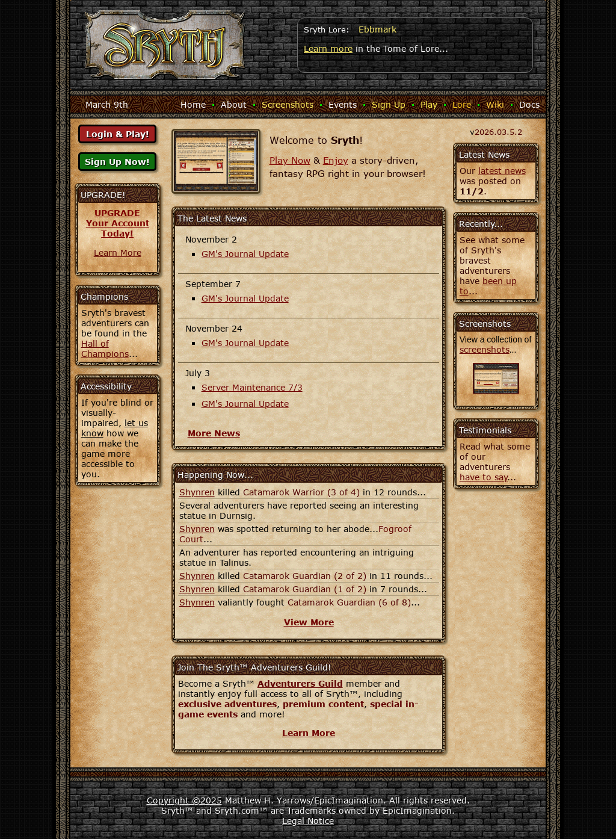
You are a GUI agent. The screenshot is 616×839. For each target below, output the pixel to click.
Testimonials (485, 430)
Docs (529, 104)
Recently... (481, 223)
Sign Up (388, 104)
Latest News (484, 154)
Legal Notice (308, 821)
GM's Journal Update (245, 254)
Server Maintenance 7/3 (252, 387)
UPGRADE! (103, 195)
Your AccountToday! (117, 228)
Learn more (328, 48)
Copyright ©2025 (184, 800)
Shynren (197, 492)
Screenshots (287, 104)
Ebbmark (377, 29)
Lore (461, 104)
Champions (104, 296)
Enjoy (335, 160)
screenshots (485, 349)
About (234, 104)
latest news (502, 171)
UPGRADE (117, 213)
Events (342, 104)
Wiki (495, 104)
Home (193, 104)
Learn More (117, 252)
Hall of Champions (105, 348)
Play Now (290, 160)
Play (428, 104)
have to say (484, 477)
